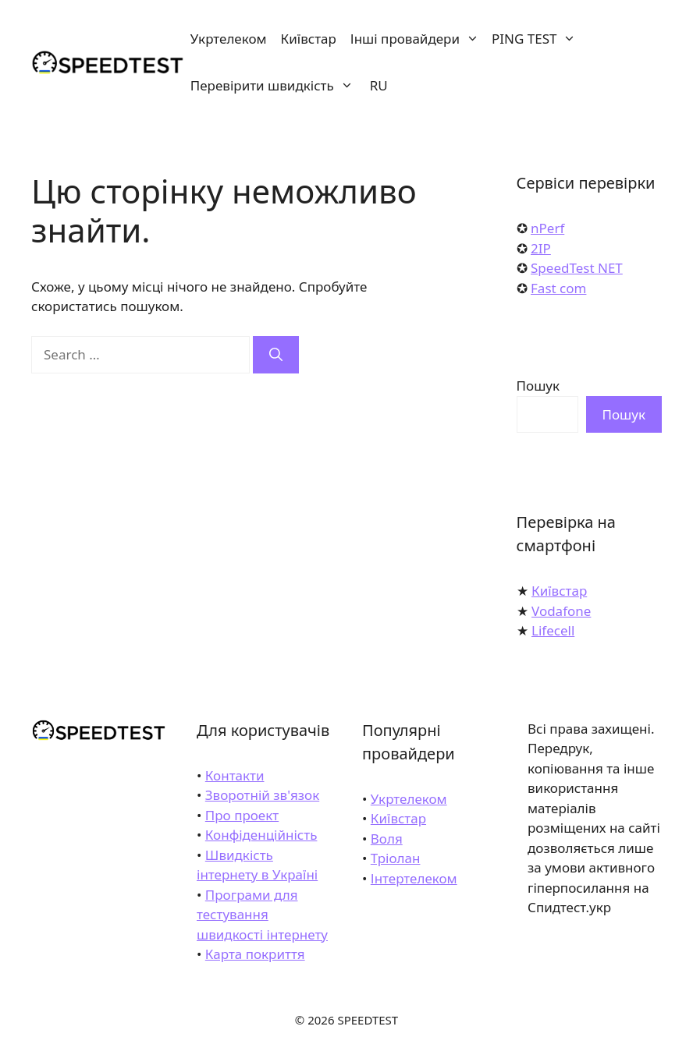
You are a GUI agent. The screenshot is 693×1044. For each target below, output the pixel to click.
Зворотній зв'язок (262, 795)
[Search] (276, 354)
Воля (387, 839)
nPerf (547, 228)
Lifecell (552, 630)
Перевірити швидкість (275, 85)
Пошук (538, 386)
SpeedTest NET (577, 268)
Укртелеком (228, 39)
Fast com (558, 288)
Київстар (308, 39)
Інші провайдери (417, 39)
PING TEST (537, 39)
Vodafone (561, 611)
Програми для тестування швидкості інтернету (262, 914)
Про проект (242, 815)
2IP (541, 248)
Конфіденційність (261, 835)
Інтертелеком (414, 878)
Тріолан (396, 858)
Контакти (235, 775)
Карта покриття (255, 954)
